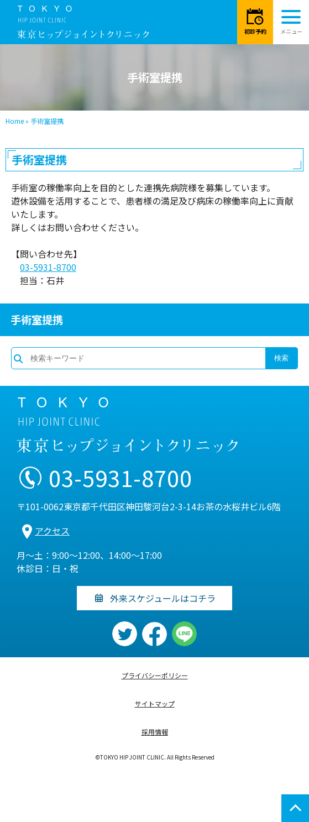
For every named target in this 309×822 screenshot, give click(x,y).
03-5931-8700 (48, 267)
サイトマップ (155, 703)
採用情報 (155, 731)
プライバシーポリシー (155, 675)
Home (15, 120)
